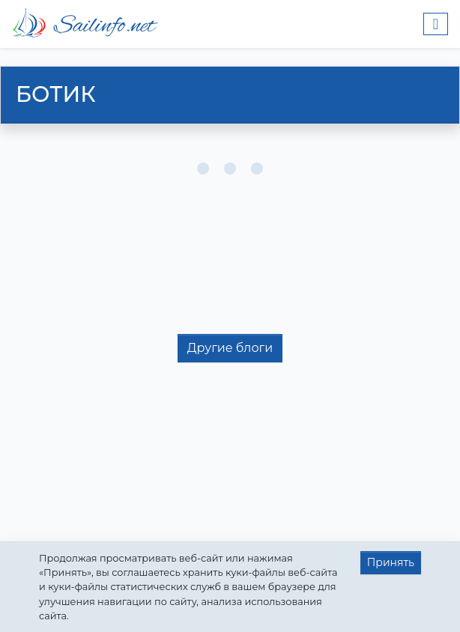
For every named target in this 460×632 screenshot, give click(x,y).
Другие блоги (230, 348)
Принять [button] (390, 562)
